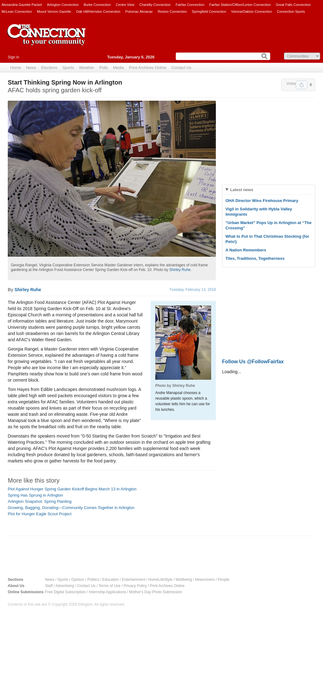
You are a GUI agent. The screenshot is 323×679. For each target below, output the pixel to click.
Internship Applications (107, 592)
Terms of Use (109, 586)
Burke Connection (97, 5)
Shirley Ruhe (180, 270)
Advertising (65, 586)
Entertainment (133, 579)
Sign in (13, 57)
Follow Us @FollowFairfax (253, 361)
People (223, 579)
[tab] (268, 190)
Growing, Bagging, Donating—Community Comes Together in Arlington (71, 507)
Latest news (241, 189)
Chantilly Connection (155, 5)
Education (110, 579)
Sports (68, 67)
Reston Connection (172, 11)
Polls (103, 67)
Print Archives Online (147, 67)
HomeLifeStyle (160, 579)
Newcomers (205, 579)
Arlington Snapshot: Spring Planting (39, 501)
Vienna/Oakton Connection (251, 11)
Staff (48, 586)
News (31, 67)
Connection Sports (291, 11)
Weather (86, 67)
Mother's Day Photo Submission (155, 592)
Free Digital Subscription (65, 592)
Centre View (125, 5)
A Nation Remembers (245, 250)
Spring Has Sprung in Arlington (35, 495)
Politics (93, 579)
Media (118, 67)
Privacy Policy (135, 586)
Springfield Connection (209, 11)
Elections (49, 67)
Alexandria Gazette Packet (22, 5)
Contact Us (181, 67)
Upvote (301, 84)
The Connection (46, 39)
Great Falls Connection (293, 5)
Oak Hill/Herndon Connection (98, 11)
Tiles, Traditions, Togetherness (254, 258)
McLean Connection (17, 11)
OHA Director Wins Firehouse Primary (261, 200)
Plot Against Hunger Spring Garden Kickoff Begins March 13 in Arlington (72, 489)
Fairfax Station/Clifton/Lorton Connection (240, 5)
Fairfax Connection (189, 5)
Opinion (77, 579)
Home (15, 67)
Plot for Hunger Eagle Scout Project (39, 514)
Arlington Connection (63, 5)
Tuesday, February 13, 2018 (193, 289)
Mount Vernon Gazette (54, 11)
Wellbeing (183, 579)
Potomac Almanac (139, 11)
